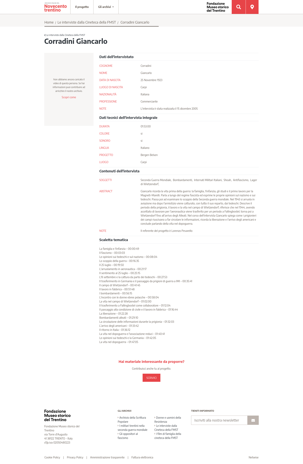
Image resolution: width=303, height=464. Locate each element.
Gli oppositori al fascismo (128, 435)
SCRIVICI (151, 377)
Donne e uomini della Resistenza (167, 419)
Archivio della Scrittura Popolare (132, 419)
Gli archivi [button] (105, 6)
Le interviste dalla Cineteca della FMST (87, 22)
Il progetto (82, 6)
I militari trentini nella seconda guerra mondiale (132, 427)
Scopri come (69, 97)
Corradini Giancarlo (135, 22)
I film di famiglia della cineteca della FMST (167, 435)
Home (49, 22)
